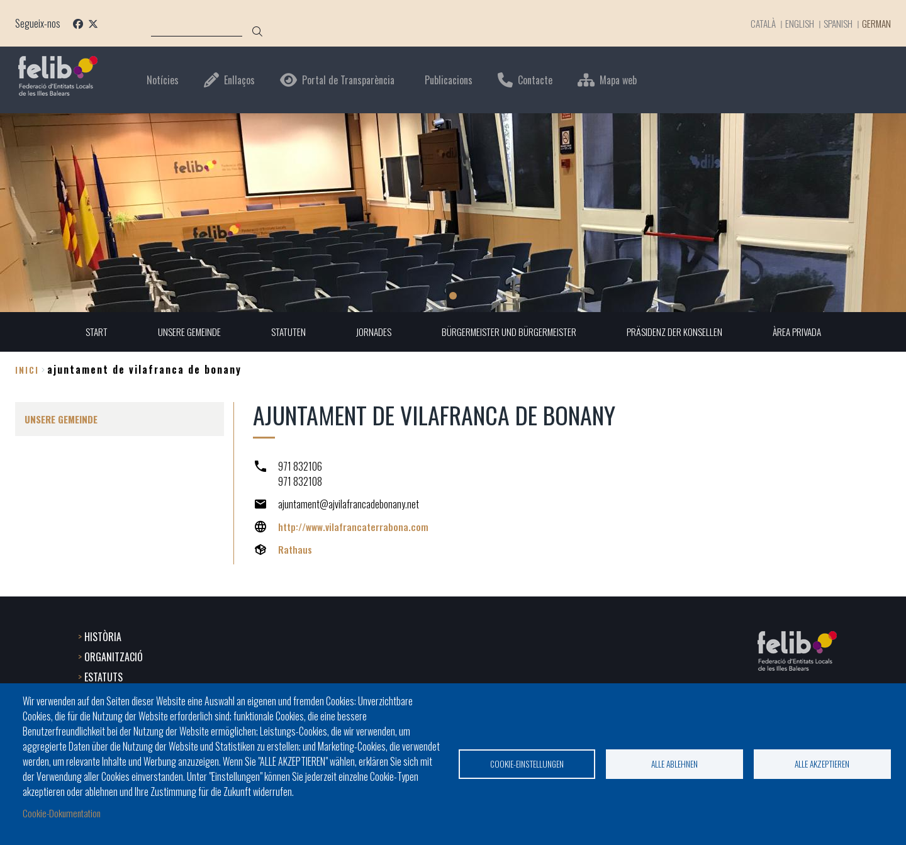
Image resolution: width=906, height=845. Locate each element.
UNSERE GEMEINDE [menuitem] (184, 332)
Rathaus (295, 549)
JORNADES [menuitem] (372, 332)
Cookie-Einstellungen (527, 763)
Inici (27, 369)
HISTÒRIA (102, 635)
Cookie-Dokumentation (63, 812)
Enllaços (239, 80)
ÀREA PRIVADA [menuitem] (804, 332)
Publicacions (449, 80)
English (793, 23)
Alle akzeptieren (822, 763)
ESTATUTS (103, 675)
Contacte (535, 80)
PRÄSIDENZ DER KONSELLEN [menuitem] (678, 332)
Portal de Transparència (348, 80)
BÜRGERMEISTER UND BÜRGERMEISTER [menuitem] (510, 332)
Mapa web (618, 80)
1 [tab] (453, 295)
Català (755, 23)
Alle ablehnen (674, 763)
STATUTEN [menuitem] (285, 332)
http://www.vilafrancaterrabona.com (354, 527)
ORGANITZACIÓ (113, 655)
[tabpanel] (453, 212)
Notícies (163, 80)
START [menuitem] (89, 332)
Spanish (833, 23)
